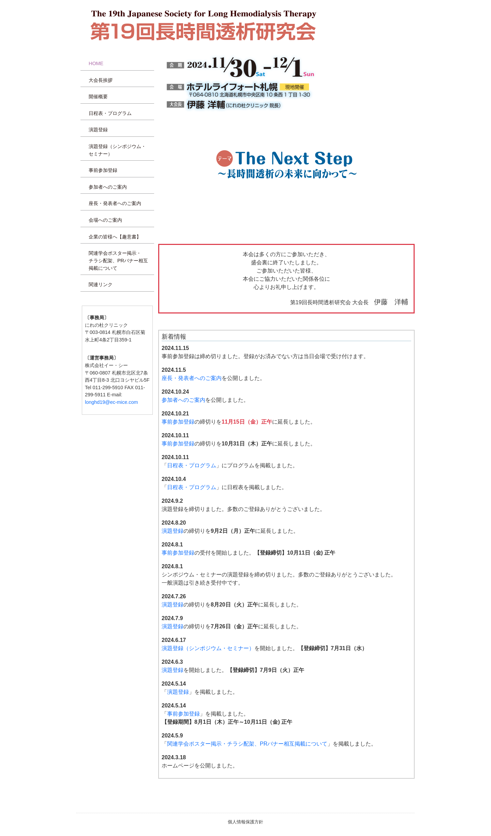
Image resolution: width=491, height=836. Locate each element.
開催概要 (98, 96)
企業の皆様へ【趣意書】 (115, 236)
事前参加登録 (103, 170)
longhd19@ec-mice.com (111, 402)
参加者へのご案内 (108, 187)
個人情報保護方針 (245, 821)
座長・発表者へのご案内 (115, 203)
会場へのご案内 (105, 220)
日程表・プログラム (110, 113)
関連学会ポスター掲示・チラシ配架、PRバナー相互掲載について (118, 260)
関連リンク (101, 284)
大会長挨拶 (101, 80)
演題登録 (98, 129)
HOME (96, 63)
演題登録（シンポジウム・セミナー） (117, 150)
